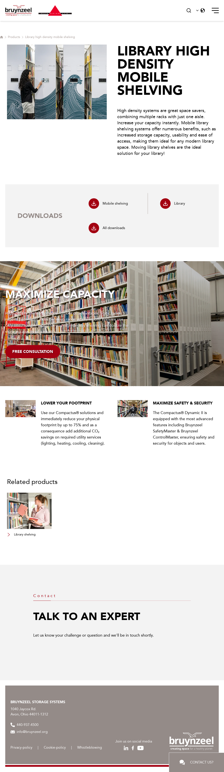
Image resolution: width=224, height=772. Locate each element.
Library (172, 203)
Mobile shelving (108, 203)
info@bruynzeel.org (29, 732)
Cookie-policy (55, 747)
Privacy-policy (21, 747)
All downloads (107, 228)
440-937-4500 (24, 725)
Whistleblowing (89, 747)
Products (14, 37)
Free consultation (32, 351)
